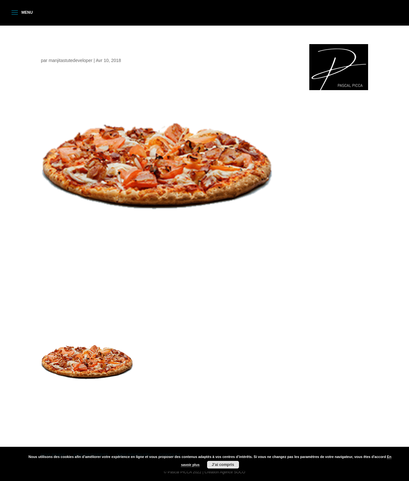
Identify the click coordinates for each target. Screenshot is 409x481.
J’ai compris (223, 464)
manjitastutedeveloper (70, 60)
